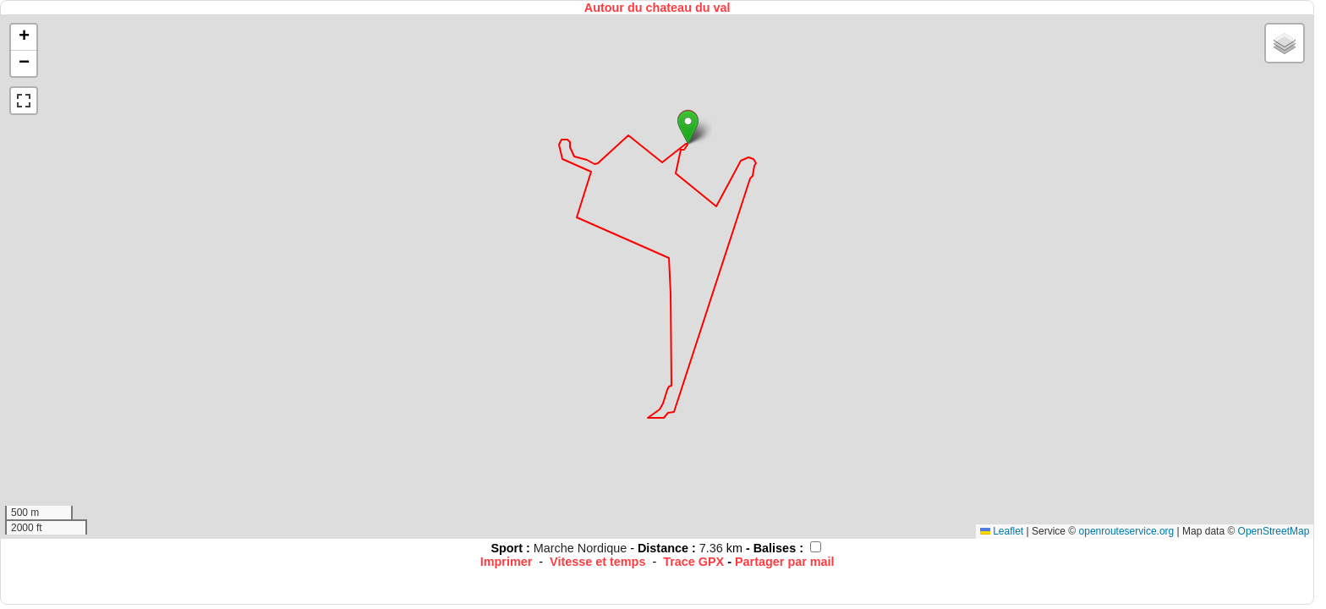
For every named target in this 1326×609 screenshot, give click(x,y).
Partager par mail (785, 561)
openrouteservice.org (1127, 531)
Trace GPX (693, 561)
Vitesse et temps (597, 561)
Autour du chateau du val (657, 7)
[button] (688, 127)
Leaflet (1001, 531)
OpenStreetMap (1274, 531)
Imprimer (506, 561)
